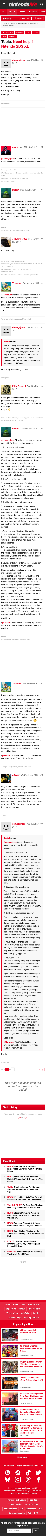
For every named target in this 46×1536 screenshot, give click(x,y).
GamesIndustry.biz (16, 1513)
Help (4, 37)
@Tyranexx (7, 622)
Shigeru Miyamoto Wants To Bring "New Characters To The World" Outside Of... (23, 1215)
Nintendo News (10, 1509)
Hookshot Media (20, 1488)
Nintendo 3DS (22, 23)
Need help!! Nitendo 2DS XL (17, 44)
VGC (40, 1509)
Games (35, 33)
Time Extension (15, 1504)
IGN (21, 1509)
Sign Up (26, 1117)
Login (18, 1117)
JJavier (16, 775)
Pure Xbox (33, 1500)
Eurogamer (31, 1509)
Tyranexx (16, 283)
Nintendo (19, 33)
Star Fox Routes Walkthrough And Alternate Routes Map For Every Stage (23, 1189)
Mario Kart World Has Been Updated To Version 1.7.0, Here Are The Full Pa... (25, 1179)
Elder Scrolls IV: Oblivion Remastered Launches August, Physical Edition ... (24, 1168)
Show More (23, 1457)
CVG (30, 1513)
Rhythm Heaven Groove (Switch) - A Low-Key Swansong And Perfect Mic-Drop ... (23, 1243)
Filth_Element (19, 386)
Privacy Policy (34, 1309)
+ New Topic (25, 18)
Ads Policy (25, 1313)
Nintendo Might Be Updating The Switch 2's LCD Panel (24, 1252)
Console (12, 37)
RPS (36, 1513)
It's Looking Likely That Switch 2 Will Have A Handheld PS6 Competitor (24, 1198)
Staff (23, 1304)
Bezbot (15, 190)
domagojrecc (18, 60)
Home (5, 23)
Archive (36, 1313)
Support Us (11, 1309)
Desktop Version (31, 1317)
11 (42, 824)
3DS (28, 33)
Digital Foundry (31, 1504)
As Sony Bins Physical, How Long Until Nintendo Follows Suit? (25, 1206)
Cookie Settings (14, 1317)
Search (38, 18)
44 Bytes (28, 1491)
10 (42, 775)
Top (8, 1304)
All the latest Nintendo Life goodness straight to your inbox (23, 1524)
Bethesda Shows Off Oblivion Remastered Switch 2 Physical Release (24, 1224)
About (15, 1304)
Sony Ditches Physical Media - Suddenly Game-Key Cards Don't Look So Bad (25, 1233)
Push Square (20, 1500)
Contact (22, 1309)
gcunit (15, 147)
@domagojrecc (7, 158)
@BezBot (8, 295)
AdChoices (37, 1491)
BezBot (7, 341)
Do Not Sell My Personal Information (23, 1493)
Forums (7, 18)
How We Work (34, 1304)
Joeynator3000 (19, 239)
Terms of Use (12, 1313)
